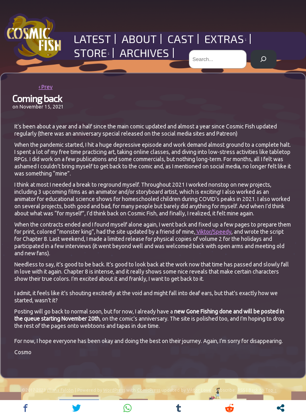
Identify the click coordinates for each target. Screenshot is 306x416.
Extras (225, 39)
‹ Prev (46, 87)
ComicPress (148, 390)
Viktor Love (199, 390)
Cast (180, 39)
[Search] (264, 59)
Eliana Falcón (60, 390)
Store (92, 53)
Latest (92, 39)
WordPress (114, 390)
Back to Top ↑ (263, 390)
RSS (241, 390)
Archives (144, 53)
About (139, 39)
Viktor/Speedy (213, 232)
